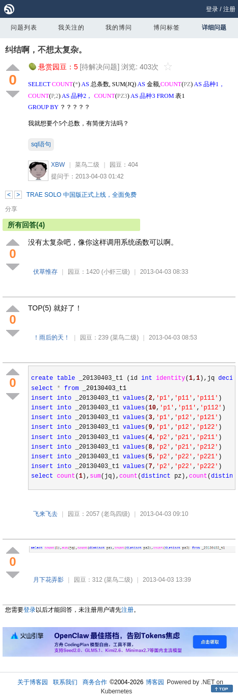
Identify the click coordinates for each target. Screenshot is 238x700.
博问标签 (166, 27)
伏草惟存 (45, 271)
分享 (11, 209)
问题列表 (24, 27)
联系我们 (65, 682)
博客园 (155, 682)
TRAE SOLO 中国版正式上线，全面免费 (82, 194)
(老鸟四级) (115, 513)
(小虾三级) (115, 271)
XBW (58, 164)
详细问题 (214, 27)
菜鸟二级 (87, 164)
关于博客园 (32, 682)
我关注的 (71, 27)
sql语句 (41, 144)
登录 (212, 9)
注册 (229, 9)
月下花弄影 (48, 579)
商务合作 (95, 682)
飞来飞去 (45, 513)
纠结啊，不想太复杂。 (46, 49)
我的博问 (118, 27)
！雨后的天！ (51, 337)
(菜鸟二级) (124, 337)
